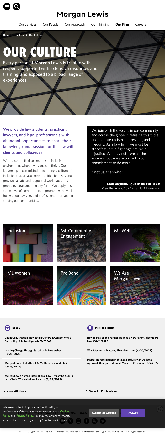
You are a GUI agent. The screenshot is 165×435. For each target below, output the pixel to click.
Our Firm (122, 24)
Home (6, 35)
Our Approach (75, 24)
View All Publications (102, 391)
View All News (14, 391)
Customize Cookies (104, 413)
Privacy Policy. (25, 415)
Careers (140, 24)
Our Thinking (100, 24)
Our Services (28, 24)
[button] (6, 6)
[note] (126, 159)
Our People (51, 24)
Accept (133, 413)
